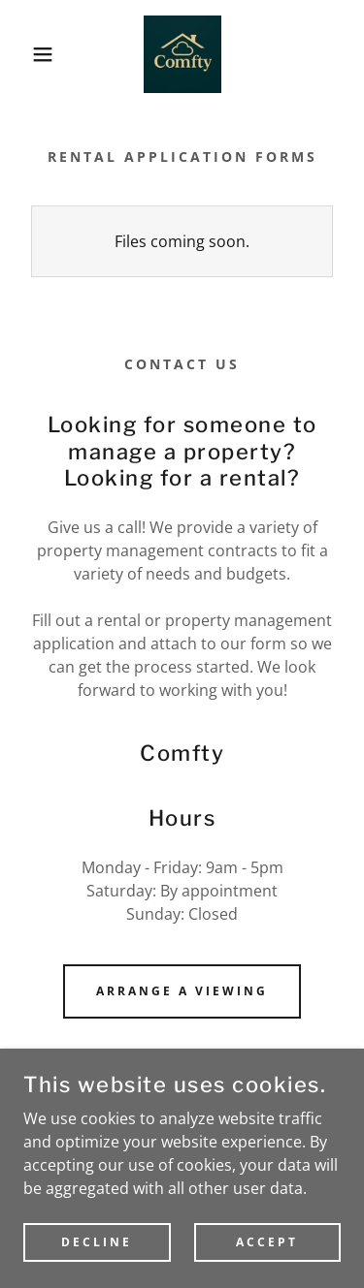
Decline (96, 1268)
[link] (182, 54)
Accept (267, 1268)
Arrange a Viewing (182, 991)
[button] (28, 54)
